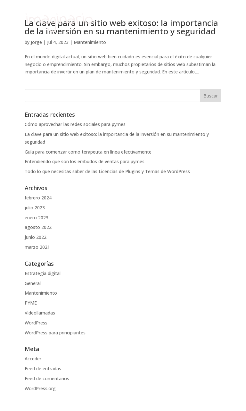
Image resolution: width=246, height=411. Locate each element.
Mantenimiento (41, 293)
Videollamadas (40, 313)
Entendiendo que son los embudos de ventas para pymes (84, 161)
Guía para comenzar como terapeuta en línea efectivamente (88, 152)
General (33, 283)
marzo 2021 (37, 247)
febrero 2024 (38, 198)
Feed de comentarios (47, 378)
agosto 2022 (38, 227)
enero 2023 (36, 217)
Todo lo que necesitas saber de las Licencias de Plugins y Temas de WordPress (107, 171)
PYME (31, 303)
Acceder (33, 359)
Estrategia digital (43, 273)
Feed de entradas (43, 368)
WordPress (36, 323)
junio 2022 (35, 237)
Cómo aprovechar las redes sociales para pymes (75, 124)
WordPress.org (40, 388)
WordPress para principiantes (55, 333)
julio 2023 (35, 208)
